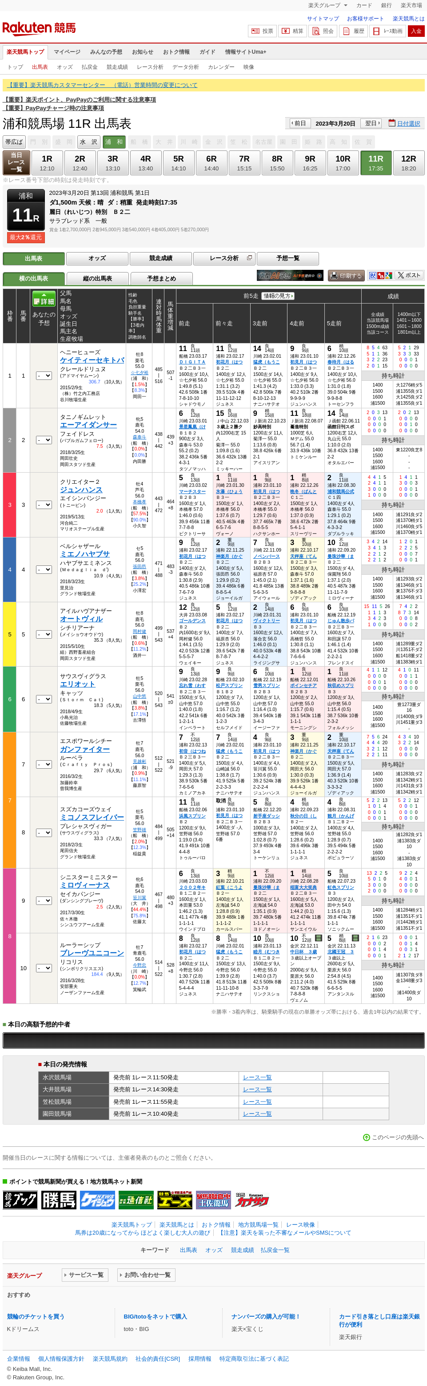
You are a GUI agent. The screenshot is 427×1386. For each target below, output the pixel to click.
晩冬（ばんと (303, 491)
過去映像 (319, 938)
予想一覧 (287, 258)
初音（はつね (192, 751)
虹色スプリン (340, 887)
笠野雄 (139, 829)
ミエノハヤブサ (85, 554)
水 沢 (88, 141)
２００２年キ (192, 887)
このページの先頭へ (398, 1137)
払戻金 (90, 67)
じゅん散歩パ (340, 620)
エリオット (78, 684)
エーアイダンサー (88, 425)
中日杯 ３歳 (303, 951)
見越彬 (139, 761)
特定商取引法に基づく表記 (254, 1358)
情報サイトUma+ (246, 52)
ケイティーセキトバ (92, 360)
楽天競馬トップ (25, 52)
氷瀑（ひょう (229, 491)
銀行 (386, 5)
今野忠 (139, 965)
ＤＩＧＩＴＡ (192, 361)
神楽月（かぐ (229, 556)
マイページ (67, 52)
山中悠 (139, 696)
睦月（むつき (266, 951)
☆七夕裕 (139, 372)
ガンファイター (85, 749)
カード (364, 5)
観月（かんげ (340, 815)
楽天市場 (411, 5)
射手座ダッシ (266, 815)
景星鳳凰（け (192, 426)
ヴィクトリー (266, 620)
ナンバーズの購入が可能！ (266, 1316)
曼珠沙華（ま (340, 556)
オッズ (65, 67)
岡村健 (139, 631)
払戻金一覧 (275, 1250)
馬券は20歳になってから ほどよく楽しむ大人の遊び (142, 1232)
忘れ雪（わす (192, 685)
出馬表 (40, 67)
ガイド (207, 52)
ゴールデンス (192, 620)
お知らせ (142, 52)
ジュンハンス (81, 490)
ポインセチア (303, 685)
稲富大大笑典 (303, 887)
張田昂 (139, 566)
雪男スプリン (266, 685)
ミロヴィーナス (85, 885)
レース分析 (150, 67)
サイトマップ (323, 19)
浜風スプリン (192, 815)
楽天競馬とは (409, 19)
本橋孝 (139, 501)
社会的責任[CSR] (158, 1358)
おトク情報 (176, 52)
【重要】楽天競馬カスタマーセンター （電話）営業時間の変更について (102, 85)
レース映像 (300, 1224)
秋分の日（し (303, 815)
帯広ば (14, 141)
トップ (15, 67)
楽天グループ (325, 5)
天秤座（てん (303, 556)
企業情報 (18, 1358)
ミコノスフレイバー (92, 817)
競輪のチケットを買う (36, 1316)
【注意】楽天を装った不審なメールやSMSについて (284, 1232)
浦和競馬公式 (340, 491)
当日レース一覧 (16, 162)
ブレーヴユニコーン (92, 953)
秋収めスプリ (340, 685)
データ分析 (185, 67)
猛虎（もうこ (266, 361)
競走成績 (117, 67)
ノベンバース (266, 556)
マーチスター (192, 491)
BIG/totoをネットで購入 (155, 1316)
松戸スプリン (229, 685)
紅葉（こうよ (229, 887)
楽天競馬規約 (110, 1358)
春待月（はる (340, 361)
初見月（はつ (303, 361)
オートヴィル (81, 619)
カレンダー (221, 67)
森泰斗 (139, 436)
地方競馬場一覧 (258, 1224)
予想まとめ (161, 278)
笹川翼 (139, 897)
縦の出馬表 (97, 278)
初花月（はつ (229, 361)
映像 (248, 67)
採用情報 (200, 1358)
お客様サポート (365, 19)
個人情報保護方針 (61, 1358)
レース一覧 (257, 1077)
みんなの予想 (106, 52)
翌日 (371, 123)
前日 (300, 123)
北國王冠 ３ (340, 951)
